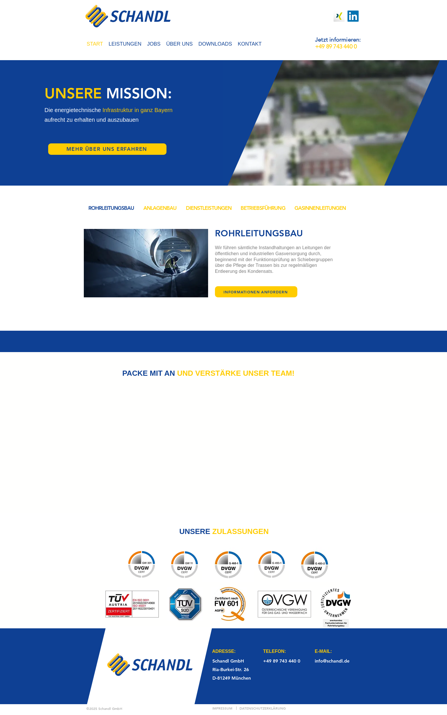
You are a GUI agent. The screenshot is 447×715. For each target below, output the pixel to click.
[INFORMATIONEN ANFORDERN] (256, 291)
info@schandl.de (332, 661)
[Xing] (339, 16)
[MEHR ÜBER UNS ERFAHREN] (107, 149)
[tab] (111, 208)
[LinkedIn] (353, 16)
